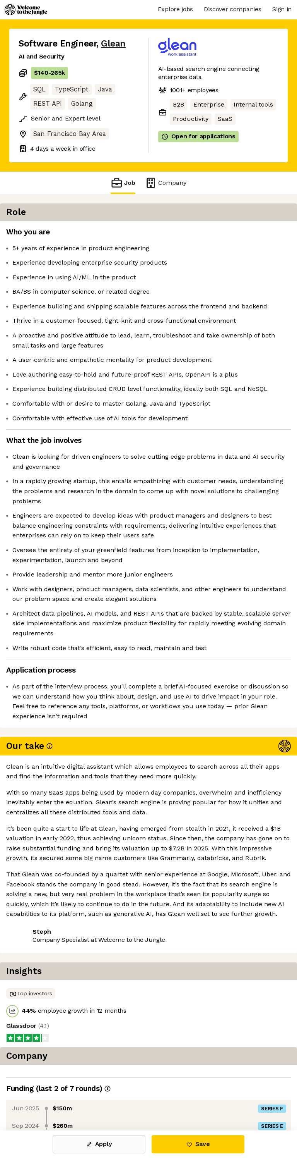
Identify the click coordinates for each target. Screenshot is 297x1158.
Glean (113, 43)
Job (123, 182)
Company (165, 182)
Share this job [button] (39, 1083)
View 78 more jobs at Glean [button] (59, 1098)
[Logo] (26, 9)
